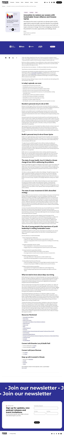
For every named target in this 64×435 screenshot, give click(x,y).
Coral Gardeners (26, 332)
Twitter (25, 354)
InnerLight (25, 339)
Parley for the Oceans (27, 320)
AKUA (24, 326)
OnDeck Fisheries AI (27, 328)
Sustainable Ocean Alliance (37, 72)
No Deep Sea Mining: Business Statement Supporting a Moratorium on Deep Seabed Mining (41, 335)
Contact (36, 2)
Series (22, 2)
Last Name (48, 411)
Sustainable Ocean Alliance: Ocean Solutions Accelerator (34, 321)
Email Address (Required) (38, 405)
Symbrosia (25, 329)
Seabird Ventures (26, 323)
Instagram (25, 362)
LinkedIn (34, 345)
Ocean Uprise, (34, 74)
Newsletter (31, 359)
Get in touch (24, 368)
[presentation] (41, 418)
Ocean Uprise (25, 318)
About (31, 2)
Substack (27, 2)
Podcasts (12, 2)
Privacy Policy (13, 433)
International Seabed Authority (29, 334)
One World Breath (26, 340)
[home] (5, 2)
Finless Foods (25, 325)
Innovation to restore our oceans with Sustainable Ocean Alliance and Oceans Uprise (21, 6)
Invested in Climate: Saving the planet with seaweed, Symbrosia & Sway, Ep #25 (38, 331)
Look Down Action (26, 337)
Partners (17, 2)
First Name (36, 411)
